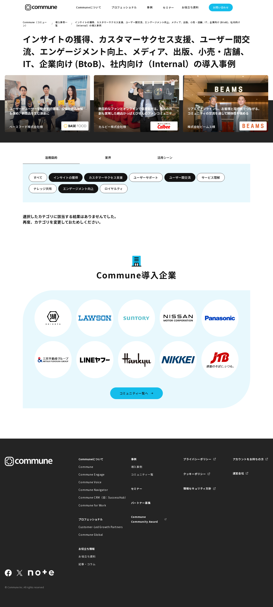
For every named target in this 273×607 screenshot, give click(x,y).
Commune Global (91, 534)
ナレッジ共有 (43, 188)
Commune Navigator (93, 490)
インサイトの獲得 (65, 177)
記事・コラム (87, 564)
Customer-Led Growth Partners (96, 527)
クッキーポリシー (194, 474)
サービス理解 (211, 177)
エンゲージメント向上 (78, 188)
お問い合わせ (221, 7)
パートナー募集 (141, 503)
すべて (38, 177)
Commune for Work (92, 505)
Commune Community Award (144, 519)
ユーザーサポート (146, 177)
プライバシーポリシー (197, 459)
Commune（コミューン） (35, 24)
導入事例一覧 (61, 24)
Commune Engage (92, 474)
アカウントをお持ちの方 (248, 459)
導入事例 (136, 467)
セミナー (168, 7)
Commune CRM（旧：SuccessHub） (96, 497)
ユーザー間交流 (180, 177)
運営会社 (238, 473)
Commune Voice (90, 482)
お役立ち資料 (87, 556)
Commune (86, 467)
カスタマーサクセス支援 (106, 177)
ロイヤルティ (114, 188)
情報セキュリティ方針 (197, 488)
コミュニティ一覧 (142, 474)
